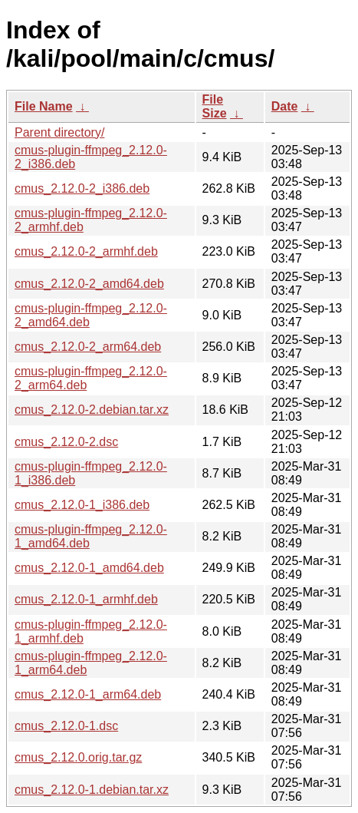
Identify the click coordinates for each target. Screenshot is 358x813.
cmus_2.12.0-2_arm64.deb (88, 346)
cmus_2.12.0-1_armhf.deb (86, 599)
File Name (44, 106)
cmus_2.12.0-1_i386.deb (82, 504)
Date (284, 106)
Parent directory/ (59, 132)
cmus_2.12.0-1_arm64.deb (88, 694)
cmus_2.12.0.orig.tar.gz (78, 757)
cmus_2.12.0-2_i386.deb (82, 188)
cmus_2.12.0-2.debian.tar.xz (92, 409)
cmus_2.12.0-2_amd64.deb (89, 283)
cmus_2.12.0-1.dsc (66, 725)
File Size (214, 106)
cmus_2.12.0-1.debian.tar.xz (92, 789)
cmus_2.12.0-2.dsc (66, 441)
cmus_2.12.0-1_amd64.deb (89, 567)
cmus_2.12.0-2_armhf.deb (86, 251)
